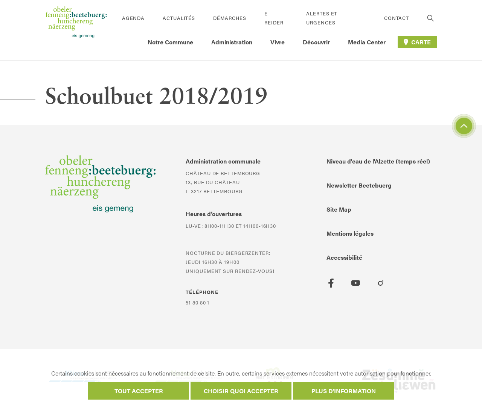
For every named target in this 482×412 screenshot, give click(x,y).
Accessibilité (344, 257)
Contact (396, 17)
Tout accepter (138, 390)
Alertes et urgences (321, 18)
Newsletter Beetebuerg (359, 185)
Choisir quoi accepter (241, 390)
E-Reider (273, 18)
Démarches (229, 17)
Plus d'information (343, 390)
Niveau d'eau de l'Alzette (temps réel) (378, 161)
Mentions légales (350, 233)
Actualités (179, 17)
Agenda (133, 17)
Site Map (338, 209)
